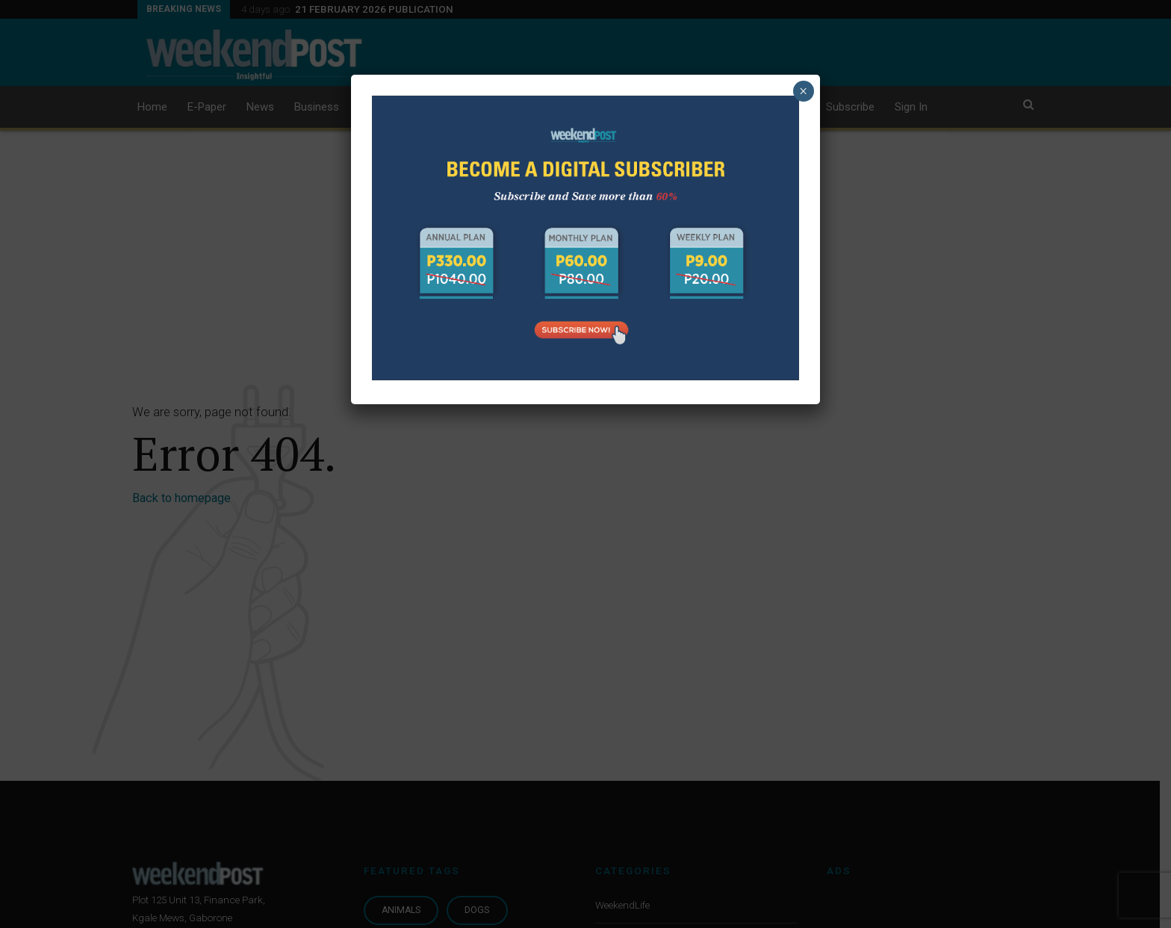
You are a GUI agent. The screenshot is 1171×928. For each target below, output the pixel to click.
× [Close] (803, 91)
